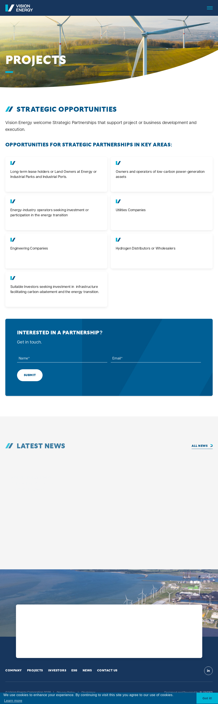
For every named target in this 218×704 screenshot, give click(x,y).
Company (13, 670)
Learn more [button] (13, 701)
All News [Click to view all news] (200, 445)
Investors (57, 670)
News (87, 670)
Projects (35, 670)
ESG (74, 670)
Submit (30, 375)
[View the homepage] (19, 8)
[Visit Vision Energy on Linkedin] (208, 670)
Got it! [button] (207, 698)
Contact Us (107, 670)
